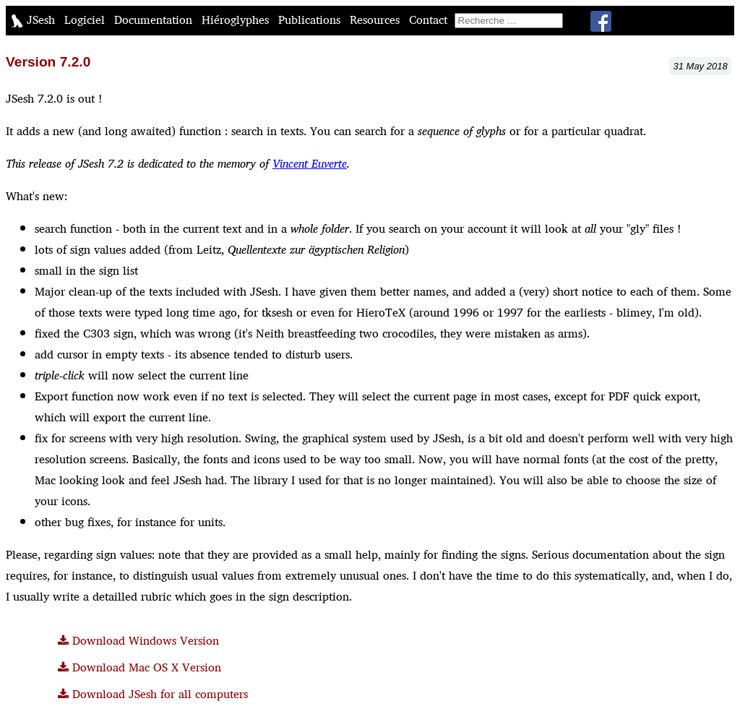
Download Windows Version (138, 640)
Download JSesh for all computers (153, 694)
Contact (430, 19)
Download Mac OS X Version (139, 667)
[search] (509, 20)
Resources (376, 19)
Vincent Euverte (309, 163)
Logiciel (86, 19)
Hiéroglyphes (237, 19)
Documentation (155, 19)
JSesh (35, 19)
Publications (311, 19)
